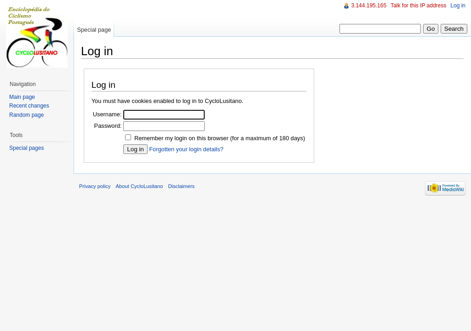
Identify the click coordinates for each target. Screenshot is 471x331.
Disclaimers (181, 186)
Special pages (26, 148)
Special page (94, 29)
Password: (108, 125)
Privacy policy (94, 186)
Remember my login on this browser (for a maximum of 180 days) (219, 138)
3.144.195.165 (368, 5)
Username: (107, 114)
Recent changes (29, 106)
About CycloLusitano (139, 186)
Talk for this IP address (418, 5)
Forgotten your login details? (186, 149)
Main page (22, 97)
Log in (457, 5)
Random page (26, 115)
